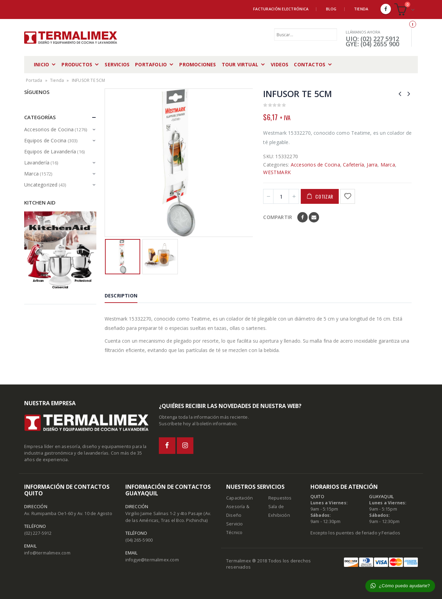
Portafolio (151, 64)
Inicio (41, 64)
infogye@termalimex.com (152, 560)
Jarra (372, 164)
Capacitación (239, 498)
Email (314, 217)
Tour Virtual (240, 64)
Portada (34, 80)
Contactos (309, 64)
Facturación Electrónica (280, 8)
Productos (76, 64)
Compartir (277, 217)
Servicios (117, 64)
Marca (388, 164)
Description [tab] (121, 295)
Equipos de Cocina (45, 140)
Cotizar (324, 196)
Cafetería (353, 164)
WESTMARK (277, 172)
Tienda (361, 8)
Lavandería (36, 162)
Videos (279, 64)
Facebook (302, 217)
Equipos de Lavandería (50, 151)
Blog (331, 8)
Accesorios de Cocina (315, 164)
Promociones (197, 64)
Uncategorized (41, 184)
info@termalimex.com (47, 553)
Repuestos (280, 498)
